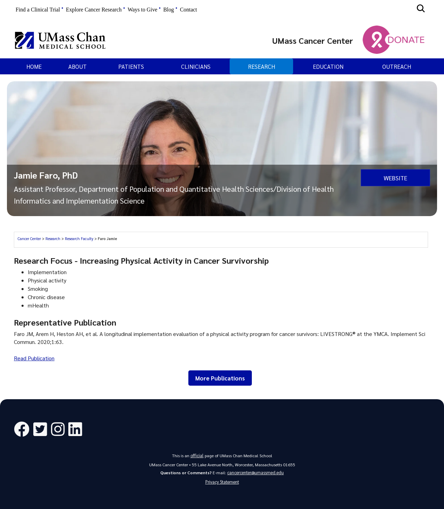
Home (34, 66)
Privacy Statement (222, 481)
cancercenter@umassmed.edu (255, 472)
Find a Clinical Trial (38, 10)
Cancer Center (29, 238)
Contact (188, 10)
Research (261, 66)
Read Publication (34, 358)
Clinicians (196, 66)
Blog (168, 10)
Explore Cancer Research (94, 10)
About (77, 66)
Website (395, 177)
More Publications (220, 378)
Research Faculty (79, 238)
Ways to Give (142, 10)
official (197, 455)
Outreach (396, 66)
